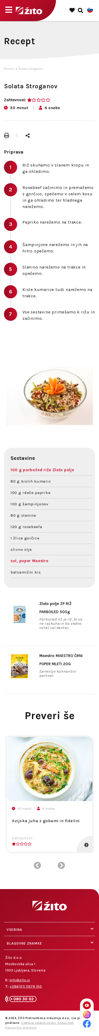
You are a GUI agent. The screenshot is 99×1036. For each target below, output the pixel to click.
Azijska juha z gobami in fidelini (46, 820)
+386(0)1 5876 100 (26, 986)
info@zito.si (20, 980)
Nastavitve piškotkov (21, 1027)
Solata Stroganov (30, 69)
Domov (9, 69)
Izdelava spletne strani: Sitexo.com (47, 1023)
